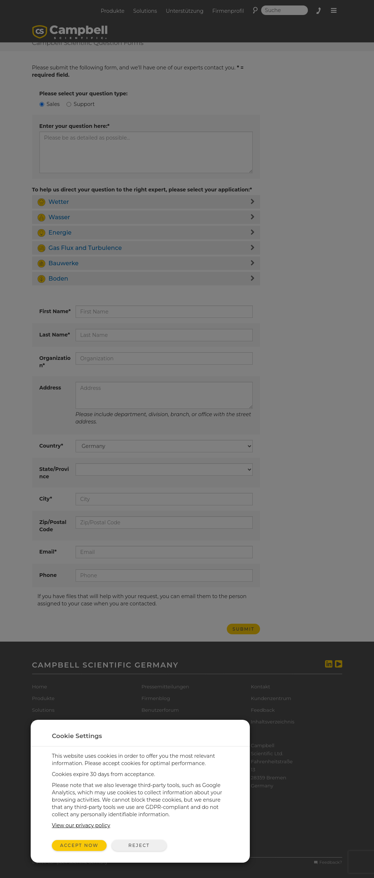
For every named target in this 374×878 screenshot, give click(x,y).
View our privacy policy (81, 825)
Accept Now (79, 845)
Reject (138, 845)
